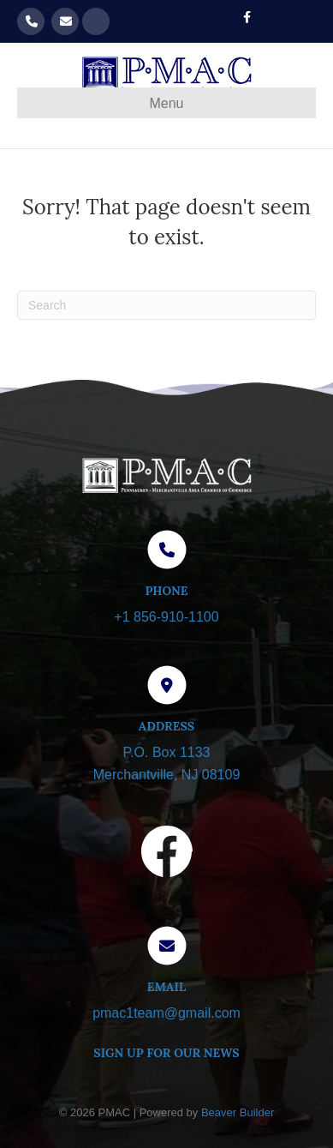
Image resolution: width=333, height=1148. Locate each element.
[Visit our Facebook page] (167, 854)
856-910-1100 (31, 21)
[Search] (166, 305)
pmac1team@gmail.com (65, 21)
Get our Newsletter (96, 21)
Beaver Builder (237, 1112)
